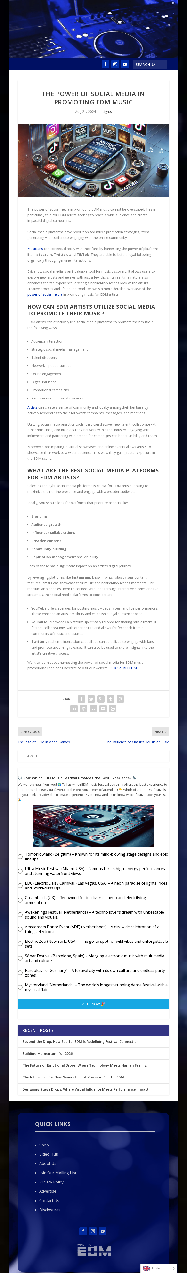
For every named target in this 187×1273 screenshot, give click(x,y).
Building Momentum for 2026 (48, 1053)
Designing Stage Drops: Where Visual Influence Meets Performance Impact (86, 1089)
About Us (47, 1163)
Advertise (47, 1191)
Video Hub (48, 1154)
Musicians (35, 248)
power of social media (44, 294)
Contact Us (49, 1200)
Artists (32, 407)
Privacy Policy (51, 1182)
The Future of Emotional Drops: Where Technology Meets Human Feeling (85, 1065)
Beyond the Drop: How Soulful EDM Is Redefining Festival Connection (81, 1041)
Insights (106, 111)
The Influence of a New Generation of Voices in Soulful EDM (73, 1077)
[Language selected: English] (158, 1268)
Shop (44, 1145)
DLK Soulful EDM (123, 668)
